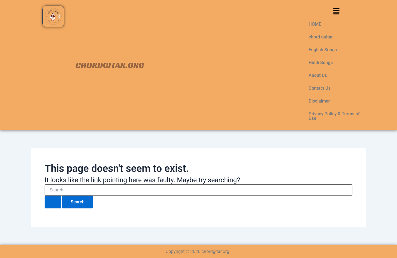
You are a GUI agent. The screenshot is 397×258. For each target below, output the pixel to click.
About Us (318, 75)
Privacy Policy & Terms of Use (334, 116)
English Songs (323, 49)
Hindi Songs (321, 62)
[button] (336, 12)
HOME (315, 24)
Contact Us (320, 88)
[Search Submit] (53, 202)
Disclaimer (319, 101)
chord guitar (321, 37)
